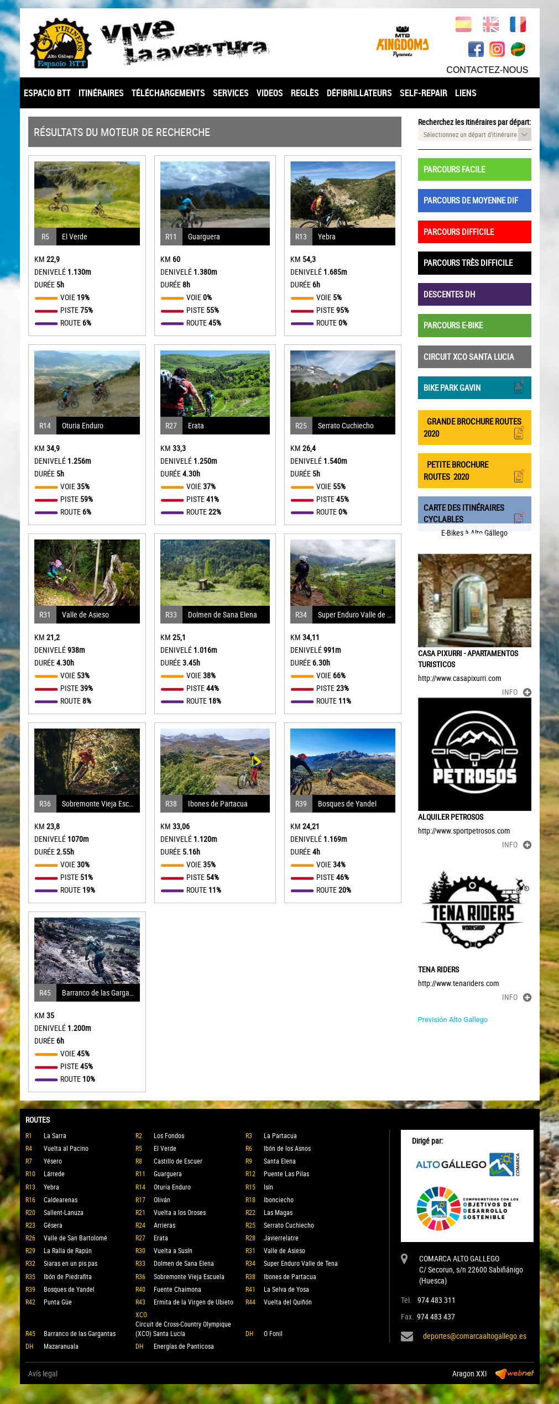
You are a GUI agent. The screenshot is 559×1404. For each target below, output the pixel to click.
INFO (516, 692)
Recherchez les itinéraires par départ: (474, 122)
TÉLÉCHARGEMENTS (168, 93)
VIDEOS (270, 93)
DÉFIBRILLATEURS (359, 93)
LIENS (466, 93)
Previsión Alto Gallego (453, 1019)
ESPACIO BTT (47, 93)
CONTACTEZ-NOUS (487, 70)
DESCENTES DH (449, 294)
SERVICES (231, 93)
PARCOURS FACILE (454, 169)
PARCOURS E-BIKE (453, 325)
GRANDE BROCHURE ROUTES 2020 (475, 427)
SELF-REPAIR (423, 93)
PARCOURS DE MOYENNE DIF (471, 200)
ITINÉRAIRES (101, 93)
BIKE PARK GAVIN (475, 387)
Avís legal (43, 1373)
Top (5, 1390)
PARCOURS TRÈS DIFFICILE (468, 262)
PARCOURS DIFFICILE (459, 231)
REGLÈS (305, 93)
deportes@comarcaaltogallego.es (474, 1335)
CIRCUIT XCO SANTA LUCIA (469, 356)
